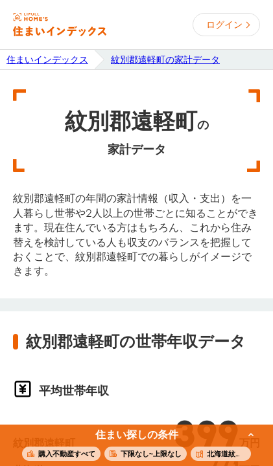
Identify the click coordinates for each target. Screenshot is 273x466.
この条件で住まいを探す (129, 446)
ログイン (224, 24)
